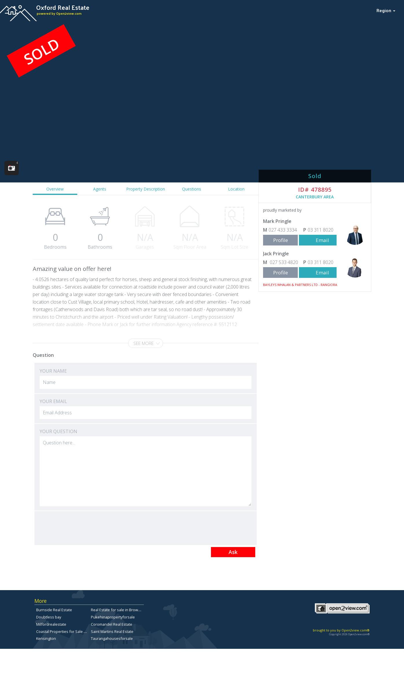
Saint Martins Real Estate (112, 631)
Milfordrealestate (51, 624)
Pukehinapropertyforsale (113, 617)
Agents (99, 189)
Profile (280, 240)
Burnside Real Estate (54, 609)
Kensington (46, 638)
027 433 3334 (283, 230)
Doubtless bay (48, 617)
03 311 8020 (320, 230)
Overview (55, 189)
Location (236, 189)
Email (322, 240)
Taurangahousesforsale (112, 638)
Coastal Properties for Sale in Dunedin (69, 631)
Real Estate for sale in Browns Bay (120, 609)
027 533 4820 (283, 262)
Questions (191, 189)
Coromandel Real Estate (111, 624)
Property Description (145, 189)
